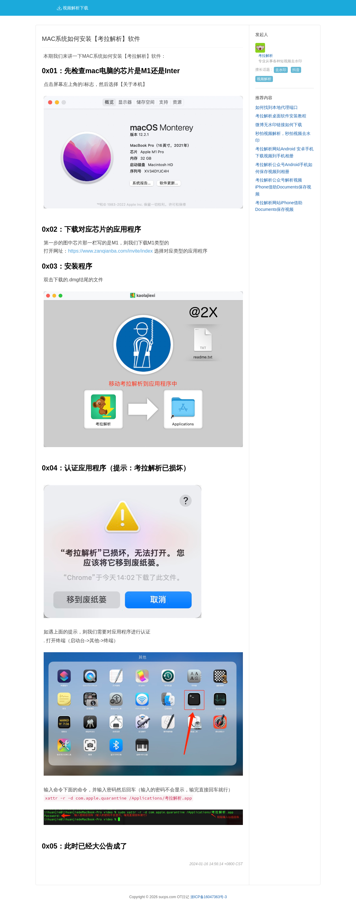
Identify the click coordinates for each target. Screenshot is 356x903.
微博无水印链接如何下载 (278, 124)
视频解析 (264, 79)
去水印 (280, 70)
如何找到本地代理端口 (276, 107)
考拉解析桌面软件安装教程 (280, 115)
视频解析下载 (72, 7)
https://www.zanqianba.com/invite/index (110, 251)
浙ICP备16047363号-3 (208, 897)
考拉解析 (265, 56)
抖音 (296, 70)
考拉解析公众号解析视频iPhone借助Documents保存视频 (283, 187)
